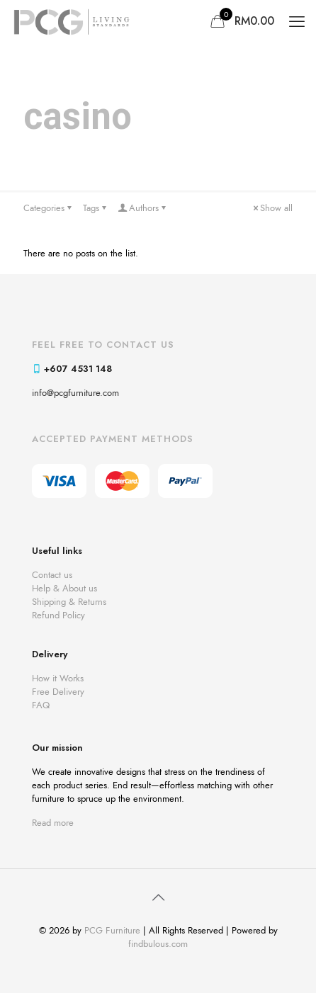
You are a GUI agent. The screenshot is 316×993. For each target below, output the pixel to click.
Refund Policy (58, 615)
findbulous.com (158, 944)
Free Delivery (58, 691)
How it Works (58, 678)
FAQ (41, 705)
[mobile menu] (297, 21)
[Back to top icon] (158, 898)
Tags (95, 208)
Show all (272, 208)
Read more (53, 822)
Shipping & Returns (69, 601)
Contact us (52, 574)
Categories (48, 208)
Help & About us (64, 588)
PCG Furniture (112, 930)
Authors (143, 208)
